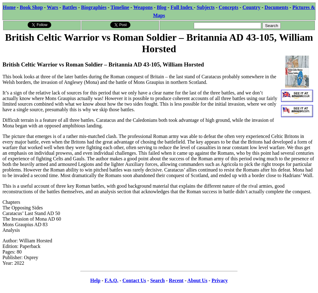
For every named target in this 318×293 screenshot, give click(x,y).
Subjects (206, 7)
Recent (176, 280)
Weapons (142, 7)
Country (252, 7)
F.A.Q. (111, 280)
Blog (161, 7)
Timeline (120, 7)
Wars (52, 7)
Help (95, 280)
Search (157, 280)
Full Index (182, 7)
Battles (69, 7)
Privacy (219, 280)
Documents (276, 7)
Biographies (94, 7)
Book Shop (31, 7)
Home (9, 7)
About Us (197, 280)
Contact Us (134, 280)
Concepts (228, 7)
